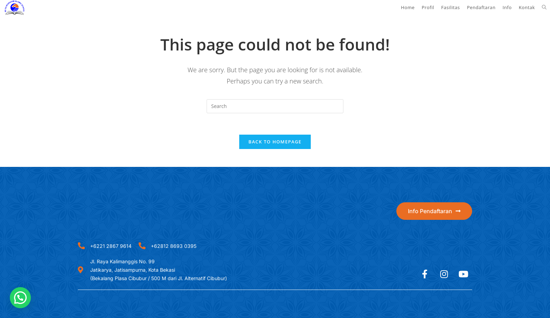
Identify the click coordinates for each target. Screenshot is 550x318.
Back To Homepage (274, 141)
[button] (20, 297)
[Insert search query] (275, 106)
